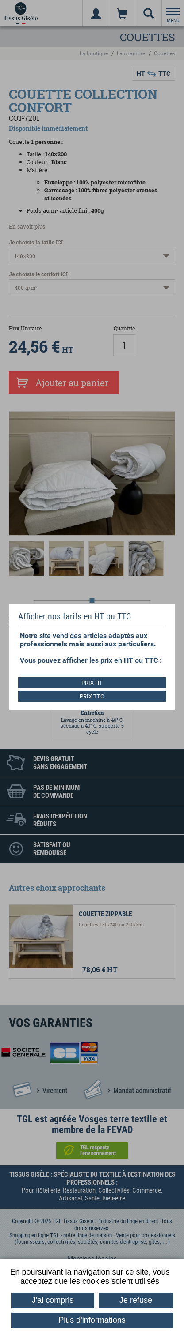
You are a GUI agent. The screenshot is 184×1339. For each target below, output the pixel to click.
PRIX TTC (92, 696)
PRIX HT (92, 682)
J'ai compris (52, 1300)
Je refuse (135, 1300)
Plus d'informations (92, 1320)
